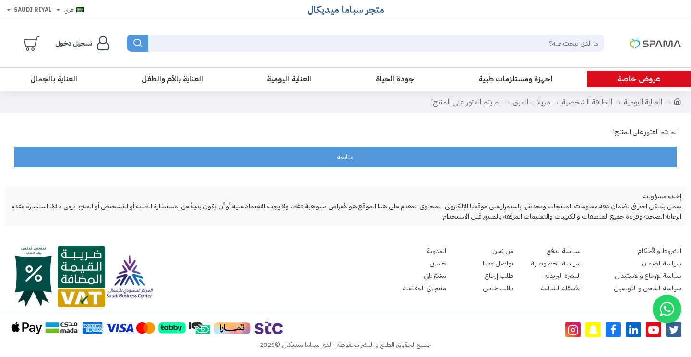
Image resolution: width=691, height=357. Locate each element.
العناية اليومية (643, 102)
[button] (667, 309)
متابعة (345, 156)
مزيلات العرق (531, 102)
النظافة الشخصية (587, 102)
